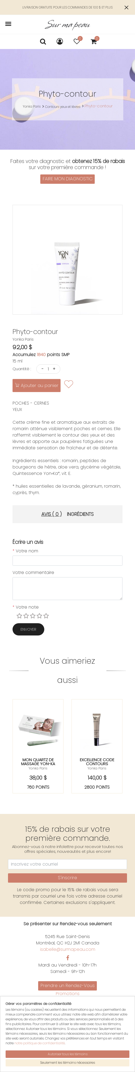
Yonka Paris (32, 106)
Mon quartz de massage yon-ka (38, 762)
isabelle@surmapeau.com (67, 949)
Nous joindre (67, 1000)
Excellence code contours (97, 762)
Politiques (68, 1006)
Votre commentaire (33, 572)
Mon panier (67, 1029)
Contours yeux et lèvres (62, 106)
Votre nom (25, 551)
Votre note (26, 607)
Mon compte (67, 1023)
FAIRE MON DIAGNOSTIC (68, 179)
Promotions (68, 994)
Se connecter (67, 1036)
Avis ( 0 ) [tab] (51, 514)
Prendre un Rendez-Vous (68, 985)
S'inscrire (67, 877)
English (68, 1013)
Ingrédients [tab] (80, 514)
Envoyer (28, 629)
